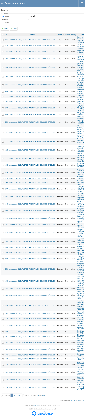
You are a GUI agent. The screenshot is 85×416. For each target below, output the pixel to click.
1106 (6, 76)
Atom (74, 400)
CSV (78, 400)
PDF (82, 400)
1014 (6, 45)
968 (6, 241)
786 (6, 210)
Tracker (59, 35)
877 (6, 189)
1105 (6, 59)
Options (6, 22)
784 (6, 122)
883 (6, 332)
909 (6, 172)
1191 (6, 342)
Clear (14, 28)
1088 (6, 295)
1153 (6, 158)
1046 (6, 204)
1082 (6, 196)
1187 (6, 349)
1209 (6, 101)
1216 (6, 318)
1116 (6, 365)
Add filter (5, 19)
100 (43, 395)
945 (6, 247)
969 (6, 305)
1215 (6, 325)
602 (6, 132)
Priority (73, 35)
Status (6, 16)
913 (6, 252)
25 (38, 395)
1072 (6, 178)
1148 (6, 380)
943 (6, 269)
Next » (19, 395)
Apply (6, 28)
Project (32, 35)
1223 (6, 96)
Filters (6, 13)
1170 (6, 359)
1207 (6, 337)
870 (6, 387)
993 (6, 67)
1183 (6, 288)
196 (6, 114)
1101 (6, 314)
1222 (6, 141)
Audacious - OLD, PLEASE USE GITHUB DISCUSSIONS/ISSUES (32, 40)
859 (6, 91)
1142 (6, 182)
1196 (6, 281)
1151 (6, 372)
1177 (6, 355)
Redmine (36, 405)
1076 (6, 232)
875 (6, 225)
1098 (6, 165)
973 (6, 108)
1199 (6, 51)
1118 (6, 150)
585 (6, 40)
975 (6, 85)
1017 (6, 218)
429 (6, 259)
